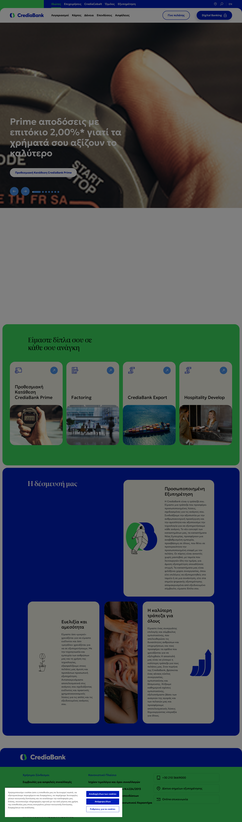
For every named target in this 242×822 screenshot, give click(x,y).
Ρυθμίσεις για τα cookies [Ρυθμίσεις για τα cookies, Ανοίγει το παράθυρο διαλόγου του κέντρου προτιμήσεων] (102, 809)
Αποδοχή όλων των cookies (102, 794)
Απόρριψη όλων (103, 801)
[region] (63, 802)
